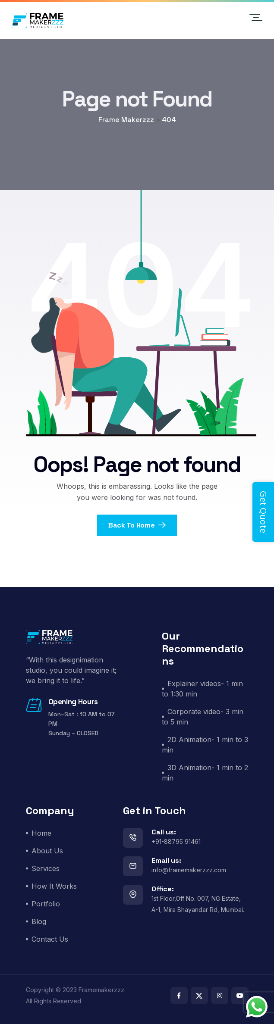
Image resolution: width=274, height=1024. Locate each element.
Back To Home (137, 525)
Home (41, 833)
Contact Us (49, 939)
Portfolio (45, 903)
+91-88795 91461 (176, 841)
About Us (47, 850)
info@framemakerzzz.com (188, 870)
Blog (38, 921)
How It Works (54, 886)
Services (45, 868)
